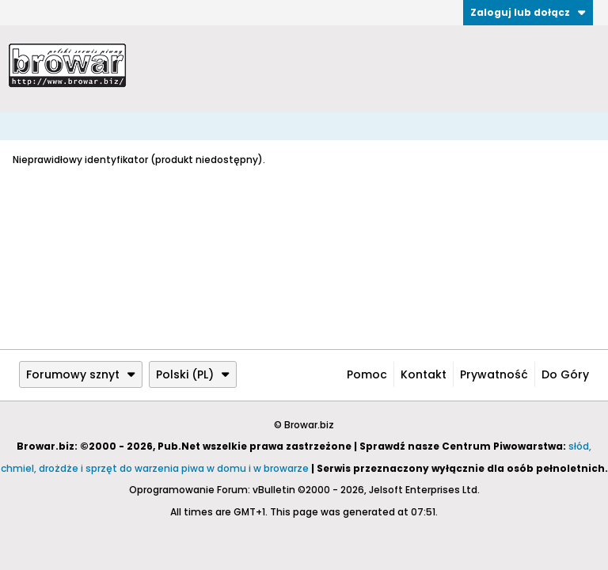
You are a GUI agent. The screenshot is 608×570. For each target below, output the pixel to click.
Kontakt (423, 374)
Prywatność (494, 374)
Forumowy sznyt (80, 374)
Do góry (565, 374)
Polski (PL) (193, 374)
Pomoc (367, 374)
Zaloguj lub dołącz (528, 12)
